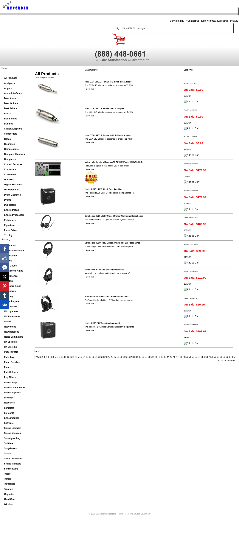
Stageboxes (10, 448)
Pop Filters (10, 377)
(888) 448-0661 (208, 21)
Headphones (11, 276)
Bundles (8, 123)
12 (68, 357)
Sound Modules (12, 433)
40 (155, 357)
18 (87, 357)
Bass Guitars (11, 103)
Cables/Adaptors (13, 128)
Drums (7, 200)
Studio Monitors (12, 463)
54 (199, 357)
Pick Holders (11, 372)
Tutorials (8, 489)
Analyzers (9, 83)
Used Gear (9, 499)
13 (71, 357)
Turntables (9, 484)
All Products (10, 78)
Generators (10, 245)
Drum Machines (12, 195)
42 (161, 357)
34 (137, 357)
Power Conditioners (14, 387)
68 (225, 360)
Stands (8, 453)
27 (115, 357)
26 (112, 357)
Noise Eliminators (13, 337)
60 (218, 357)
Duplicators (10, 205)
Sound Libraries (12, 428)
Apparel (8, 88)
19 (90, 357)
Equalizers (9, 225)
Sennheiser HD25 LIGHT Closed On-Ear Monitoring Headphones (114, 216)
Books (7, 113)
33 (133, 357)
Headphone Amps (13, 270)
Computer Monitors (14, 154)
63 (227, 357)
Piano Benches (12, 362)
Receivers (9, 402)
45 (171, 357)
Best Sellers (10, 108)
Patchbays (9, 357)
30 (124, 357)
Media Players (11, 301)
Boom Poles (10, 118)
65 (233, 357)
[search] (172, 28)
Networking (10, 326)
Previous (39, 357)
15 (77, 357)
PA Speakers (11, 342)
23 (102, 357)
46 (174, 357)
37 (146, 357)
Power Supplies (12, 392)
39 (152, 357)
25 (109, 357)
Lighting (8, 296)
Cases (7, 139)
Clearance (9, 144)
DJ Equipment (11, 189)
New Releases (11, 332)
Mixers (7, 321)
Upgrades (9, 494)
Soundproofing (12, 438)
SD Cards (9, 413)
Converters (10, 169)
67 (222, 360)
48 (180, 357)
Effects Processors (14, 215)
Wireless (8, 504)
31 (127, 357)
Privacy (234, 21)
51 (190, 357)
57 (208, 357)
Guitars (8, 260)
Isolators (8, 281)
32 (130, 357)
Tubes (7, 474)
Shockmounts (11, 418)
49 (183, 357)
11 (65, 357)
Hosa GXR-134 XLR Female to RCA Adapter (104, 108)
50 (186, 357)
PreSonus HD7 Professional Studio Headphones (107, 296)
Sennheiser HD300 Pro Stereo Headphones (104, 270)
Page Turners (11, 352)
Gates (7, 240)
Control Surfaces (13, 164)
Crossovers (10, 174)
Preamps (9, 397)
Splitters (8, 443)
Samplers (9, 408)
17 (84, 357)
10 (62, 357)
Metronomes (10, 306)
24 (105, 357)
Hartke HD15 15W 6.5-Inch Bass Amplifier (103, 189)
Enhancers (9, 220)
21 (96, 357)
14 (74, 357)
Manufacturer (91, 70)
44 (168, 357)
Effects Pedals (11, 210)
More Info (90, 89)
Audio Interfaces (13, 93)
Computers (10, 159)
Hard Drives (10, 265)
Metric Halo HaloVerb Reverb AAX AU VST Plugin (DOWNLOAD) (114, 162)
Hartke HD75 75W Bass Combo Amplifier (103, 323)
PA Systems (10, 347)
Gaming (8, 235)
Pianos (7, 367)
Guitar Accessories (14, 250)
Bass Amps (10, 98)
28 (118, 357)
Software (9, 423)
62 (224, 357)
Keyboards (10, 291)
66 (219, 360)
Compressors (11, 149)
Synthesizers (11, 468)
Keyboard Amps (12, 286)
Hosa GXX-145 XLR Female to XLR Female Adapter (108, 135)
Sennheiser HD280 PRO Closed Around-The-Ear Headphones (112, 243)
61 (221, 357)
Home (4, 68)
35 (140, 357)
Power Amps (11, 382)
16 (80, 357)
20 (93, 357)
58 (211, 357)
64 (230, 357)
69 (228, 360)
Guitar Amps (11, 255)
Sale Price (189, 70)
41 (158, 357)
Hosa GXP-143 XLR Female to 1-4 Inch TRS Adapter (108, 82)
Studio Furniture (12, 458)
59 (214, 357)
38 (149, 357)
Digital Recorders (13, 184)
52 (193, 357)
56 (205, 357)
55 (202, 357)
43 (165, 357)
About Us (223, 21)
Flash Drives (10, 230)
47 (177, 357)
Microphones (11, 311)
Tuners (7, 479)
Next (232, 360)
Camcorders (10, 134)
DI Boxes (9, 179)
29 (121, 357)
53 (196, 357)
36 (143, 357)
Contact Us (193, 21)
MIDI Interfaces (12, 316)
